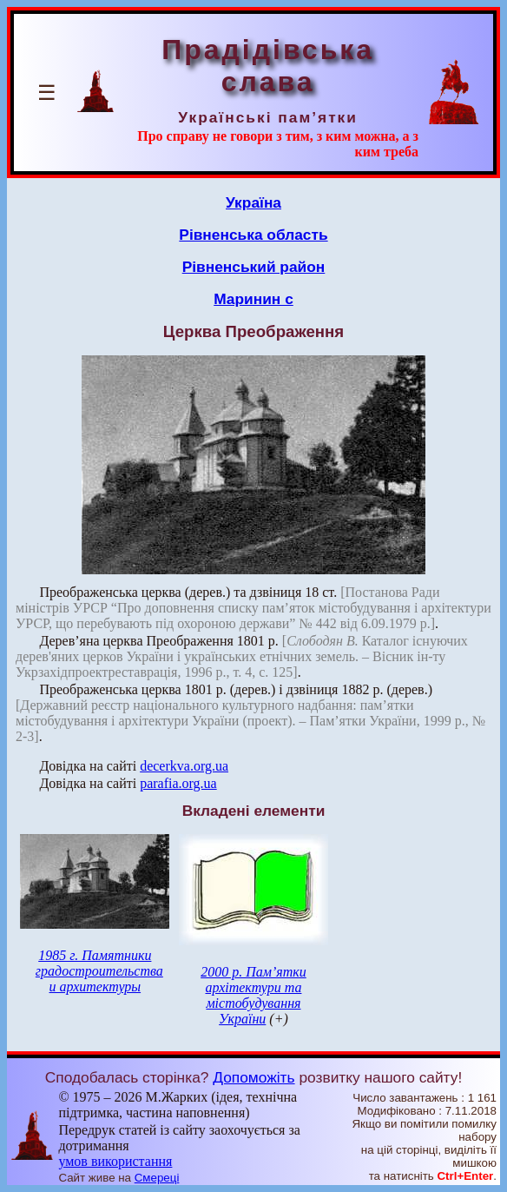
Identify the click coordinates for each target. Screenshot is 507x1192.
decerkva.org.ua (184, 765)
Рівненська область (253, 234)
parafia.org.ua (178, 783)
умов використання (115, 1161)
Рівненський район (254, 266)
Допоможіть (253, 1077)
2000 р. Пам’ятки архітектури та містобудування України (253, 995)
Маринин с (253, 299)
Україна (253, 202)
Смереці (157, 1177)
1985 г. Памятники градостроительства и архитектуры (99, 971)
